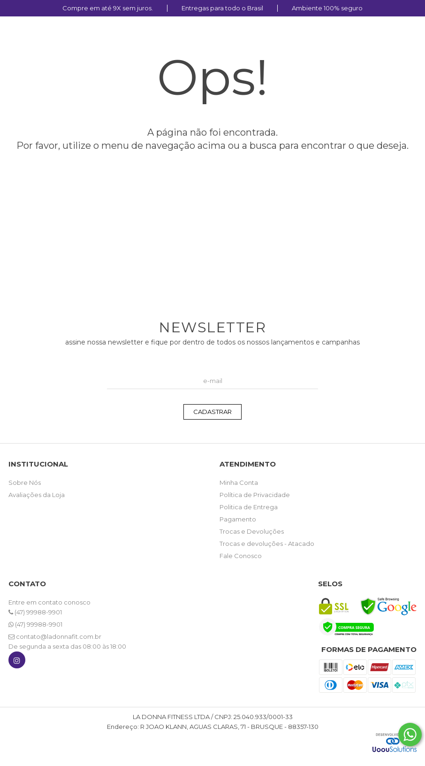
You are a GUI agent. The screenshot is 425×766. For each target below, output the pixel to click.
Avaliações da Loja (36, 494)
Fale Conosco (241, 555)
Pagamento (238, 519)
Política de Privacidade (255, 494)
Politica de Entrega (249, 507)
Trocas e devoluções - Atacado (267, 543)
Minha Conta (239, 482)
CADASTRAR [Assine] (212, 411)
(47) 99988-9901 (35, 612)
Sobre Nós (24, 482)
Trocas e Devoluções (252, 531)
